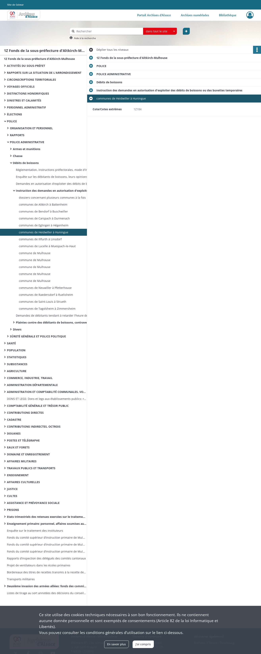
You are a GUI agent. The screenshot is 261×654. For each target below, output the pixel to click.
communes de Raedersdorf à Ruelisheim (46, 295)
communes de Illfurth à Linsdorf (40, 239)
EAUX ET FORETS (18, 447)
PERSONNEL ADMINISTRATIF (26, 107)
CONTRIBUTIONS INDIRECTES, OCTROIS (34, 426)
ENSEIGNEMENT (18, 475)
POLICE (12, 121)
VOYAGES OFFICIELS (21, 86)
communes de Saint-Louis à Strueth (42, 302)
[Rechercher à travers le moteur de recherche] (108, 31)
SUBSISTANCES (17, 364)
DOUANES (14, 433)
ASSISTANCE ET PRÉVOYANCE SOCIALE (33, 503)
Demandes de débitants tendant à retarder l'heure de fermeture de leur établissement (55, 315)
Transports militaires (21, 579)
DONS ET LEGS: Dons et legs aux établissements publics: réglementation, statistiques (46, 399)
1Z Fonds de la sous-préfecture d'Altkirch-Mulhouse (39, 59)
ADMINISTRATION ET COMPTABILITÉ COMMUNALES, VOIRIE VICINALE (46, 392)
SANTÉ (11, 343)
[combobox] (160, 31)
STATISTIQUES (16, 357)
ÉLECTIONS (14, 114)
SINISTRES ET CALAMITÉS (24, 100)
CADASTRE (14, 419)
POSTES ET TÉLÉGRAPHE (23, 440)
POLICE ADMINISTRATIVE (27, 142)
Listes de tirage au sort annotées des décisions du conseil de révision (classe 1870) (46, 593)
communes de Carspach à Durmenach (44, 218)
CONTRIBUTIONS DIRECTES (25, 413)
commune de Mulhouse (34, 253)
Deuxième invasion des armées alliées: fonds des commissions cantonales (46, 586)
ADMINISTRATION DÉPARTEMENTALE (32, 385)
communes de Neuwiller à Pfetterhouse (45, 288)
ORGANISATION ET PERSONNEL (31, 128)
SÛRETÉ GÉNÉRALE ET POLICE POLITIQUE (38, 336)
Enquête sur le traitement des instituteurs (35, 530)
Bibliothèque (227, 15)
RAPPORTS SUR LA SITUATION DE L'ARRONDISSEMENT (44, 73)
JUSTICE (12, 489)
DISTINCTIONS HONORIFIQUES (28, 93)
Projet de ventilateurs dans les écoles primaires (38, 565)
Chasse (17, 156)
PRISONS (13, 510)
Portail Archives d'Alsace (154, 15)
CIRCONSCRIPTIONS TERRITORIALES (31, 79)
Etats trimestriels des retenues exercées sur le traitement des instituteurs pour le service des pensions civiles (46, 517)
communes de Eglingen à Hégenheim (43, 225)
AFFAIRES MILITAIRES (22, 461)
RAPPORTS (17, 135)
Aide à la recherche (85, 38)
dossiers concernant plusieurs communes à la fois (52, 197)
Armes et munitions (26, 149)
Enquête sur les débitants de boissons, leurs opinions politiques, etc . (55, 177)
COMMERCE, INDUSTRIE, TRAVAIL (30, 378)
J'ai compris (143, 644)
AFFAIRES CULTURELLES (23, 482)
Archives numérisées (195, 15)
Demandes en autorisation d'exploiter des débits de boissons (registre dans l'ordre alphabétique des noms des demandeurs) (55, 184)
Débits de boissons (26, 163)
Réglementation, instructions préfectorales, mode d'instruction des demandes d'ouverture (55, 170)
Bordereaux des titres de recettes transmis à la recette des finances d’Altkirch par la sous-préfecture (46, 572)
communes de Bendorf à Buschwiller (43, 211)
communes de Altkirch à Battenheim (43, 204)
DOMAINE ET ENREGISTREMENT (28, 454)
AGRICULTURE (16, 371)
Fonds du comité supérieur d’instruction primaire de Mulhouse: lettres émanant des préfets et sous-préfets (46, 551)
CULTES (12, 496)
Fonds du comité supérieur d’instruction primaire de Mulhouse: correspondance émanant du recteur (46, 544)
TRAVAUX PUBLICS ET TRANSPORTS (31, 468)
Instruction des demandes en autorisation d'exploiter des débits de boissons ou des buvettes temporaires (55, 190)
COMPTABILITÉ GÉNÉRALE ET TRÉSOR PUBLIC (38, 406)
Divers (17, 329)
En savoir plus (116, 644)
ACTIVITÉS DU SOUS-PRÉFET (26, 66)
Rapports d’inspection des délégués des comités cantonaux (46, 558)
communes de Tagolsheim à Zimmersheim (47, 308)
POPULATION (16, 350)
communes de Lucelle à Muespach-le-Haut (47, 246)
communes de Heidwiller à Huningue (43, 232)
